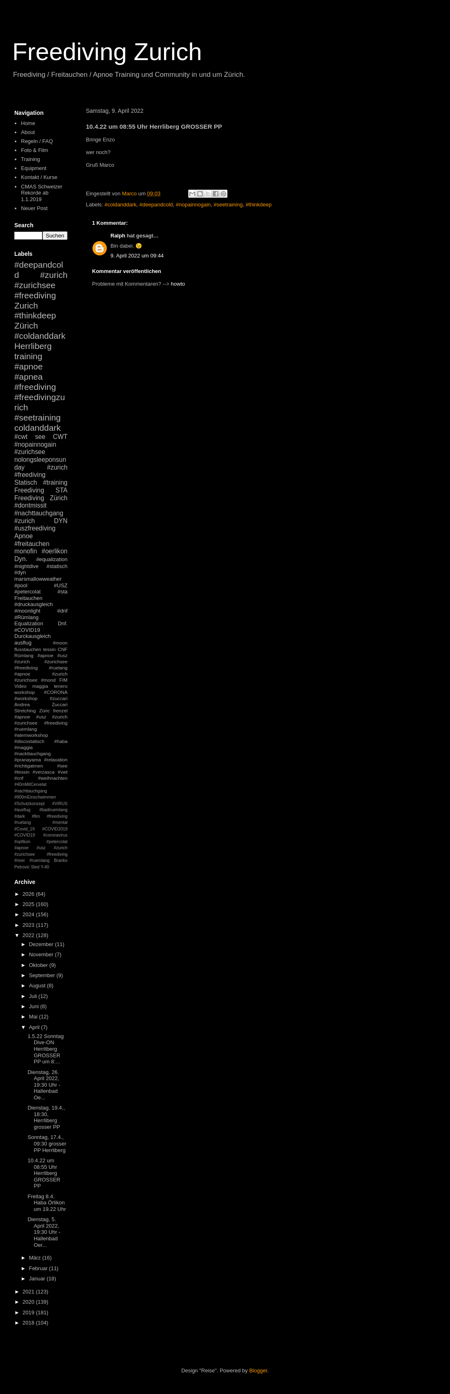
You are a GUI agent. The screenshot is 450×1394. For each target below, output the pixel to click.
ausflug (23, 643)
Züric (44, 710)
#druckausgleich (33, 604)
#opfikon (22, 841)
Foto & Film (34, 150)
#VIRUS (60, 803)
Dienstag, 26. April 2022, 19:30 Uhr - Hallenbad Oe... (43, 1085)
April (35, 1027)
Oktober (39, 965)
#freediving (35, 387)
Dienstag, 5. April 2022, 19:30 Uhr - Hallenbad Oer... (43, 1232)
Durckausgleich (32, 636)
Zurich (26, 305)
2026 (29, 894)
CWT (60, 436)
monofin (25, 551)
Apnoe (23, 536)
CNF (63, 649)
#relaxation (56, 759)
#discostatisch (29, 741)
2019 (29, 1312)
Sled (35, 867)
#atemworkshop (31, 735)
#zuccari (59, 698)
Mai (34, 1017)
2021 (29, 1292)
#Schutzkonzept (29, 803)
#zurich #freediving (41, 471)
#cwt (20, 436)
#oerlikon (55, 551)
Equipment (33, 168)
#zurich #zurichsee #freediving (41, 285)
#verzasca (43, 771)
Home (28, 123)
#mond (48, 679)
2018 (29, 1323)
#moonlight (27, 611)
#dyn (20, 572)
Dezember (42, 944)
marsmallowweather (38, 579)
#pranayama (27, 759)
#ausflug (22, 810)
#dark (19, 816)
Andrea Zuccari (41, 704)
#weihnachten (53, 778)
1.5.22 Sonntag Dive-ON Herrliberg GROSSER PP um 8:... (45, 1049)
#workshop (26, 698)
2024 (29, 914)
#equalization (52, 559)
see (40, 436)
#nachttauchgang (38, 513)
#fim (36, 816)
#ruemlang (39, 860)
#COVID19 (27, 630)
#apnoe (28, 366)
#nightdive (26, 566)
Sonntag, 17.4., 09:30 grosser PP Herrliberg (46, 1143)
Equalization (28, 623)
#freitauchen (32, 543)
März (36, 1258)
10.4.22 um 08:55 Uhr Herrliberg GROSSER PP (43, 1173)
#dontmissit (30, 505)
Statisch (25, 482)
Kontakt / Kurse (39, 177)
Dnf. (63, 623)
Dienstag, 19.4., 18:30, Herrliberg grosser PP (46, 1117)
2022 (29, 935)
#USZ (61, 585)
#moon (60, 642)
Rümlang (24, 655)
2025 (29, 904)
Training (30, 159)
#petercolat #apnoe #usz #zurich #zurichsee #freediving (41, 848)
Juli (33, 996)
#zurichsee (29, 451)
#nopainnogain (193, 204)
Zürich (26, 325)
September (42, 975)
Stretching (25, 710)
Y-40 (44, 867)
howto (178, 284)
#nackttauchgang (32, 753)
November (42, 954)
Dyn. (20, 558)
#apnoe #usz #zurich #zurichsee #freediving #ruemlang (41, 723)
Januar (38, 1278)
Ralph (117, 236)
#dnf (62, 611)
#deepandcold (156, 204)
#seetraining (228, 204)
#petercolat (27, 591)
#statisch (57, 566)
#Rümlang (26, 617)
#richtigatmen (28, 765)
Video (20, 686)
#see (62, 765)
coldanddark (37, 427)
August (38, 985)
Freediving (29, 490)
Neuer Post (34, 208)
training (28, 356)
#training (55, 482)
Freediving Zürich (41, 498)
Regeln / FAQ (37, 141)
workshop (24, 692)
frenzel (60, 710)
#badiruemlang (53, 810)
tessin (49, 649)
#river (19, 860)
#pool (20, 585)
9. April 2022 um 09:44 (137, 256)
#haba (61, 741)
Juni (34, 1006)
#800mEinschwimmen (35, 797)
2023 (29, 925)
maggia (40, 686)
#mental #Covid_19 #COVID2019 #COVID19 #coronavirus (41, 828)
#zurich (24, 520)
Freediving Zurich (107, 51)
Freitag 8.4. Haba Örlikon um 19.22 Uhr (46, 1202)
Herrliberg (33, 346)
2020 (29, 1302)
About (28, 132)
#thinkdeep (258, 204)
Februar (39, 1268)
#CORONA (56, 692)
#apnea (28, 376)
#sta (62, 591)
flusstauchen (27, 649)
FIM (63, 679)
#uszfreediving (35, 528)
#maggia (23, 747)
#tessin (21, 771)
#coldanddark (121, 204)
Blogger (258, 1370)
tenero (61, 686)
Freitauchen (28, 598)
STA (62, 490)
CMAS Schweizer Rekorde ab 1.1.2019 (41, 192)
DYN (61, 520)
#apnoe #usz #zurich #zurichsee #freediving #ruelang (41, 661)
